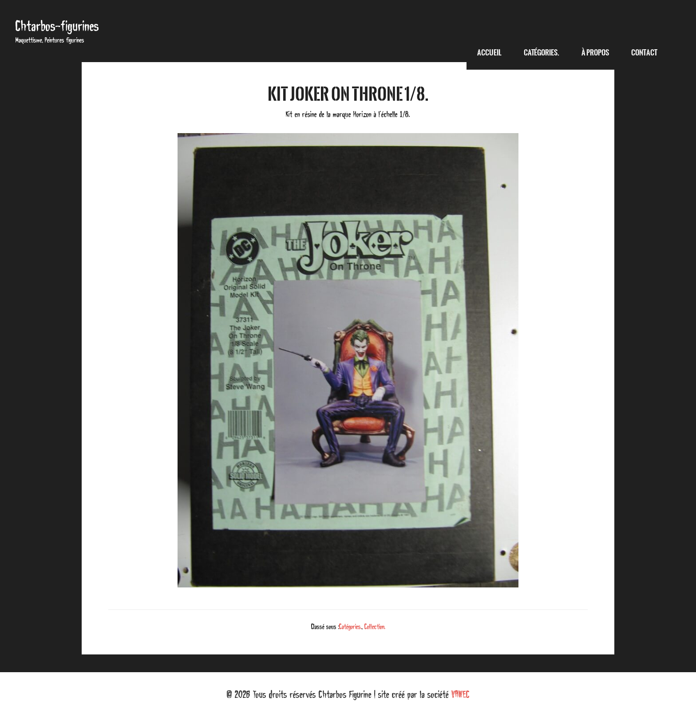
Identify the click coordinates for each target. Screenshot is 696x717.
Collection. (374, 626)
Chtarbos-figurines (57, 26)
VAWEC (460, 694)
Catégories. (350, 626)
